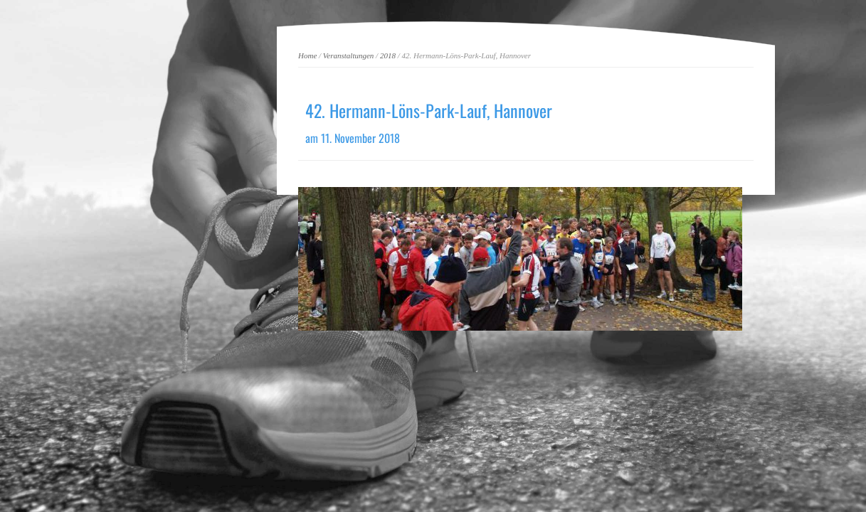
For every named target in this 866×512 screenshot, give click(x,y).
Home (307, 55)
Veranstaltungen (348, 55)
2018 (388, 55)
